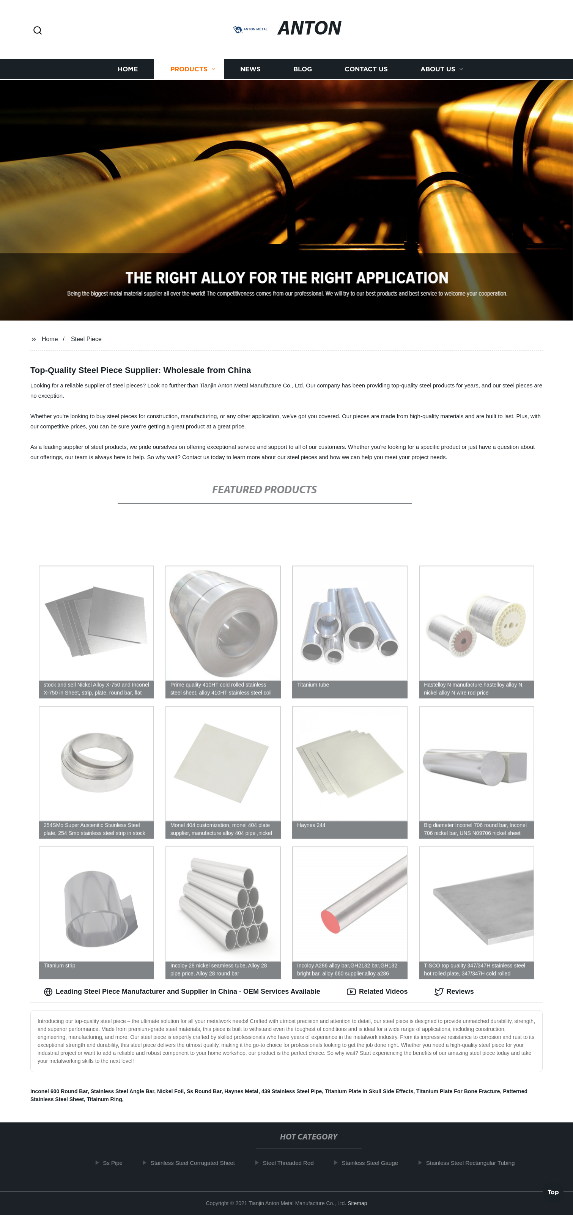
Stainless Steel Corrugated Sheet (196, 1163)
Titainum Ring (104, 1099)
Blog (302, 69)
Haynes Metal (241, 1091)
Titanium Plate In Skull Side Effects (369, 1091)
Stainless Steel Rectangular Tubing (474, 1163)
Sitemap (357, 1203)
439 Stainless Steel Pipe (291, 1091)
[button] (37, 31)
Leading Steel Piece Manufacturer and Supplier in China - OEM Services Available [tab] (182, 991)
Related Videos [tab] (377, 991)
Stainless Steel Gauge (373, 1163)
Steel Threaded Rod (291, 1163)
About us (437, 69)
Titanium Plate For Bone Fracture (458, 1091)
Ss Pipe (116, 1163)
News (250, 69)
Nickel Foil (170, 1091)
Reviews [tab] (454, 991)
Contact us (366, 69)
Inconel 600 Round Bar (59, 1091)
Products (189, 69)
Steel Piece (86, 339)
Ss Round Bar (204, 1091)
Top (553, 1193)
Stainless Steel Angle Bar (122, 1091)
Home (128, 69)
